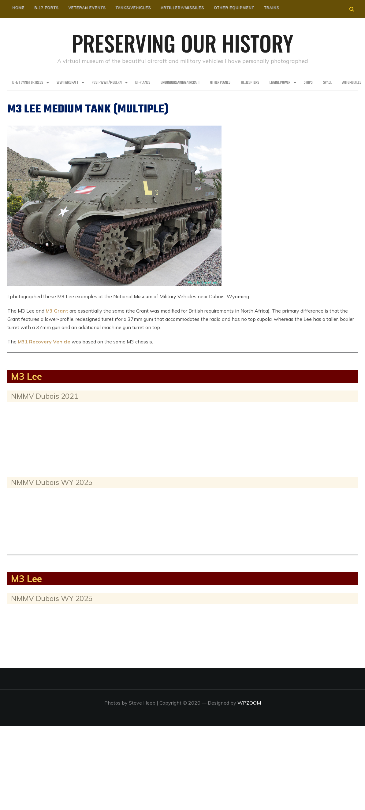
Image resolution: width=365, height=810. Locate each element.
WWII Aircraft (67, 82)
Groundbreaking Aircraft (180, 82)
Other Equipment (234, 7)
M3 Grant (57, 311)
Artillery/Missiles (182, 7)
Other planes (220, 82)
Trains (271, 7)
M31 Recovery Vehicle (44, 342)
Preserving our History (182, 43)
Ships (308, 82)
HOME (18, 7)
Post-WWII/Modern (107, 82)
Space (327, 82)
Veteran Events (87, 7)
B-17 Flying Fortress (27, 82)
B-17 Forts (46, 7)
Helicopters (250, 82)
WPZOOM (249, 703)
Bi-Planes (142, 82)
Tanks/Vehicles (133, 7)
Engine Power (280, 82)
